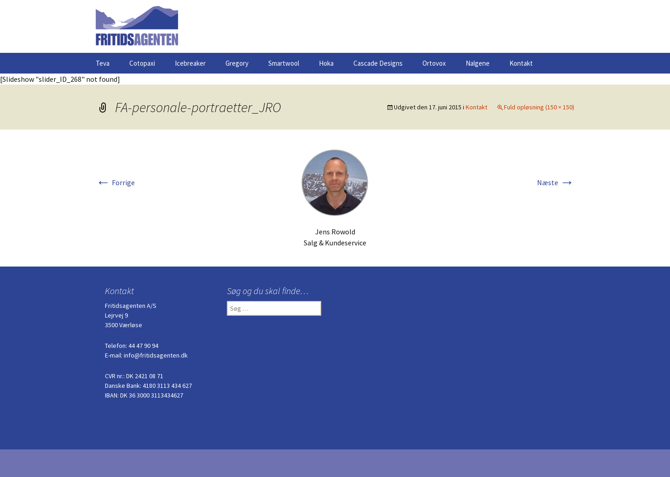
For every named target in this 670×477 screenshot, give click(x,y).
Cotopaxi (142, 63)
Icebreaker (190, 63)
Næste (555, 182)
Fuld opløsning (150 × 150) (539, 107)
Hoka (326, 63)
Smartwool (283, 63)
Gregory (236, 63)
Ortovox (434, 63)
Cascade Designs (378, 63)
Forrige (115, 182)
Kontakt (521, 63)
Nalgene (478, 63)
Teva (103, 63)
